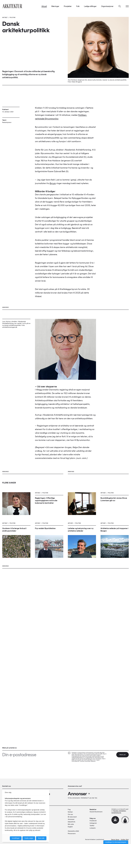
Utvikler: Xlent (125, 839)
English (70, 827)
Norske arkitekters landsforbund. (118, 812)
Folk (78, 7)
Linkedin (93, 828)
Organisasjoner (107, 7)
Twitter (92, 825)
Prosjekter (68, 7)
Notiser (70, 812)
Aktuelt (44, 7)
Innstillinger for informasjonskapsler (115, 842)
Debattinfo (71, 822)
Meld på (122, 755)
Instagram (93, 823)
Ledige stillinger (90, 7)
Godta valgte (28, 838)
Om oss (70, 814)
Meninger (55, 7)
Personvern (72, 833)
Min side (71, 824)
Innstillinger (16, 838)
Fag (69, 809)
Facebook (93, 821)
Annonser (79, 793)
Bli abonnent (72, 817)
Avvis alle (41, 838)
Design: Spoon (115, 839)
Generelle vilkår (73, 831)
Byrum (53, 204)
